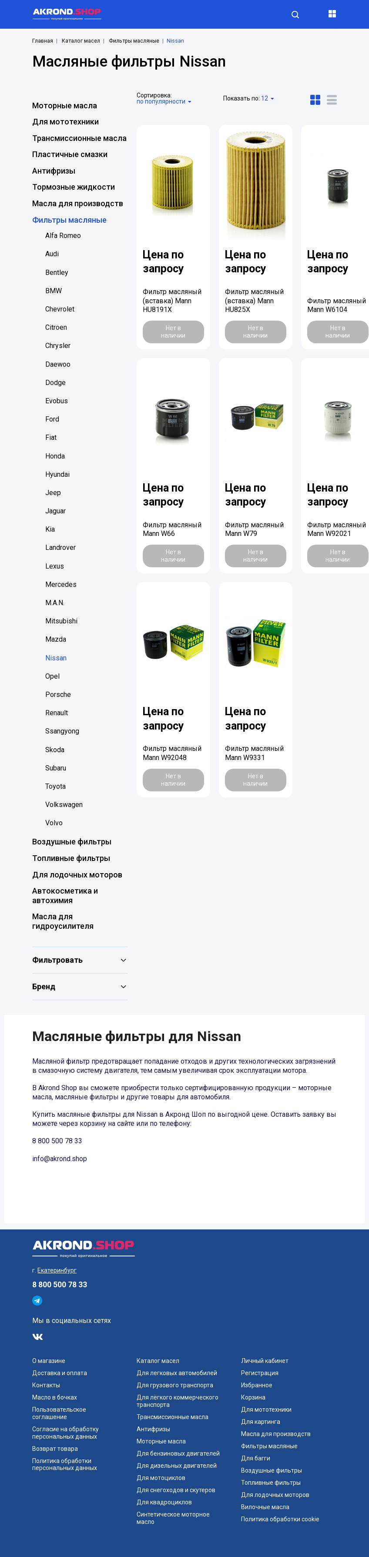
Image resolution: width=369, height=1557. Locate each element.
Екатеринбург (57, 1270)
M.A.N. (54, 603)
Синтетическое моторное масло (173, 1518)
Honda (55, 456)
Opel (52, 676)
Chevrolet (59, 309)
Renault (56, 713)
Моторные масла (64, 105)
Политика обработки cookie (280, 1519)
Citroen (56, 327)
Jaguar (55, 511)
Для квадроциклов (164, 1502)
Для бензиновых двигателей (178, 1453)
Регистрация (259, 1372)
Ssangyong (62, 731)
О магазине (48, 1360)
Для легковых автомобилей (177, 1372)
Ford (52, 419)
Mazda (55, 639)
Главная (42, 41)
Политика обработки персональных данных (64, 1464)
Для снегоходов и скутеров (176, 1490)
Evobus (56, 401)
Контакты (46, 1385)
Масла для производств (77, 203)
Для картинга (260, 1421)
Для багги (255, 1458)
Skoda (54, 750)
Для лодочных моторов (77, 874)
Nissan (56, 658)
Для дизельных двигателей (177, 1465)
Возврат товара (55, 1448)
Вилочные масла (265, 1506)
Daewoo (57, 364)
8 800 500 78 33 (59, 1284)
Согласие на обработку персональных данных (65, 1433)
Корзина (253, 1397)
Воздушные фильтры (71, 841)
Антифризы (53, 170)
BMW (53, 291)
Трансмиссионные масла (79, 138)
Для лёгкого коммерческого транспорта (177, 1401)
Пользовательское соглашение (59, 1413)
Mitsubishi (61, 621)
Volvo (54, 823)
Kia (50, 529)
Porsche (58, 694)
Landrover (60, 547)
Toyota (55, 786)
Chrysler (57, 346)
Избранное (256, 1385)
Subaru (55, 768)
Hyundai (57, 474)
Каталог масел (81, 41)
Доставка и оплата (59, 1372)
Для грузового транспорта (175, 1385)
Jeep (53, 493)
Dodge (55, 382)
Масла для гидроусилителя (63, 921)
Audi (52, 254)
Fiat (51, 437)
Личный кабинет (264, 1360)
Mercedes (61, 584)
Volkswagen (64, 804)
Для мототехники (65, 121)
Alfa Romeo (63, 235)
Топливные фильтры (71, 858)
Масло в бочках (54, 1397)
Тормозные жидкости (73, 186)
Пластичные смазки (69, 154)
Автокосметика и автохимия (65, 895)
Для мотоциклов (161, 1477)
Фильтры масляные (134, 41)
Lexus (54, 566)
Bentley (56, 272)
